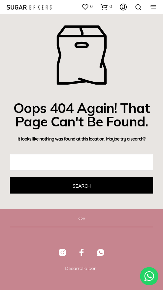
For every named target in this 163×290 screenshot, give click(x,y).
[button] (87, 6)
